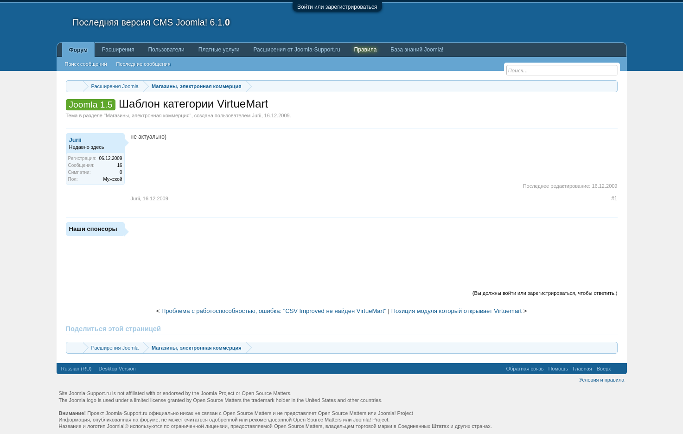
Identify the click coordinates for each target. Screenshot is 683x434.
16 (119, 165)
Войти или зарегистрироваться (337, 7)
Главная (582, 368)
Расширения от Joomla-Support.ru (297, 49)
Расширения (118, 49)
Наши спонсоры (93, 228)
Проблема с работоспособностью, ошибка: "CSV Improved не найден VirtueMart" (273, 310)
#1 (614, 198)
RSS (619, 368)
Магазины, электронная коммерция (148, 115)
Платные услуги (219, 49)
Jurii (256, 115)
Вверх (604, 368)
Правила (365, 49)
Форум (78, 50)
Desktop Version (117, 368)
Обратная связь (524, 368)
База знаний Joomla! (416, 49)
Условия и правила (601, 380)
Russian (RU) (76, 368)
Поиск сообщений (86, 64)
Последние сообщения (143, 64)
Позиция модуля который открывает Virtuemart (456, 310)
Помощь (558, 368)
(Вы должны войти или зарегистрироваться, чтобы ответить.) (545, 293)
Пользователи (166, 49)
